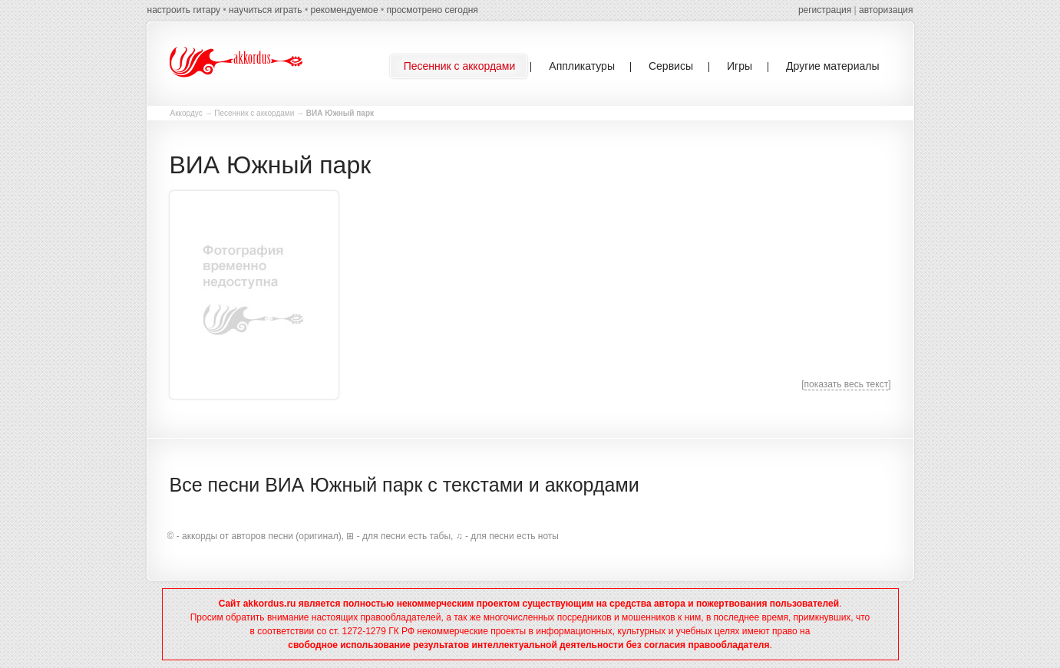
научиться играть (265, 10)
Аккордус (186, 113)
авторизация (886, 10)
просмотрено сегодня (431, 10)
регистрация (824, 10)
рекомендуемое (344, 10)
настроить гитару (184, 10)
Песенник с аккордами (254, 113)
